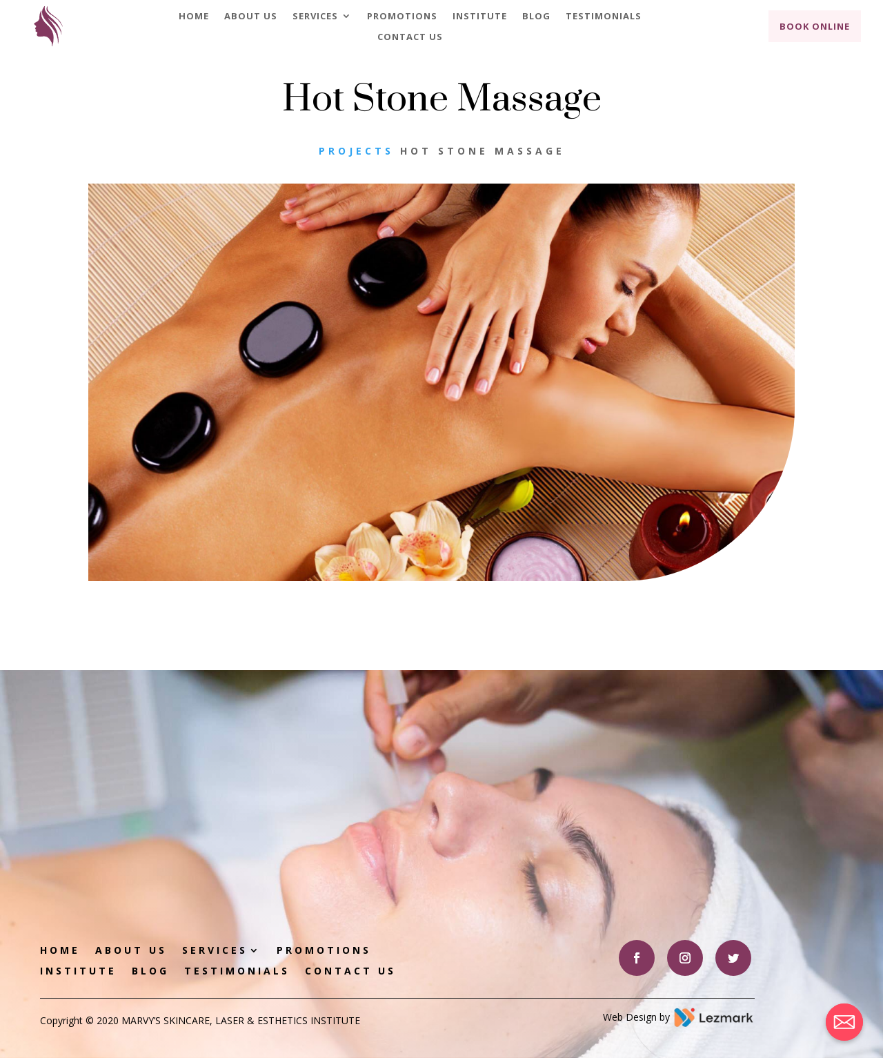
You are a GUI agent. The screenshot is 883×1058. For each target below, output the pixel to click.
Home (194, 16)
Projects (356, 150)
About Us (250, 16)
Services (315, 16)
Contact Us (410, 37)
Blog (536, 16)
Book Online (815, 26)
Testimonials (604, 16)
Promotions (402, 16)
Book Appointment (630, 788)
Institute (480, 16)
